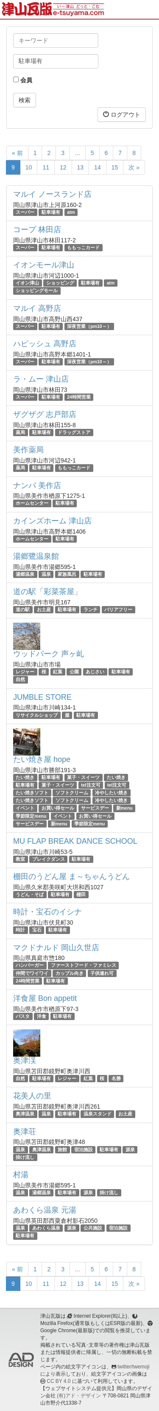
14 (97, 167)
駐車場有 (51, 212)
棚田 (81, 894)
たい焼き (25, 777)
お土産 (44, 609)
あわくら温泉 (46, 1227)
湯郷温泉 (25, 574)
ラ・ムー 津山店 (41, 379)
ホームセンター (32, 503)
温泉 (46, 574)
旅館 (62, 1149)
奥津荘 (24, 1131)
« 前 (17, 152)
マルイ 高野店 (37, 308)
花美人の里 (32, 1096)
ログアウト (121, 114)
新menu (124, 808)
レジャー (25, 671)
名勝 (116, 1078)
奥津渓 (24, 1060)
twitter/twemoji (133, 1367)
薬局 (20, 432)
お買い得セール (58, 808)
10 (28, 167)
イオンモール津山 (43, 265)
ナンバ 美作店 (37, 485)
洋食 (41, 1016)
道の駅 (23, 609)
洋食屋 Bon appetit (45, 998)
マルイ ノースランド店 (52, 194)
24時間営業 (79, 396)
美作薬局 (28, 449)
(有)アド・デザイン (79, 1396)
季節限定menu (31, 816)
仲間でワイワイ (32, 973)
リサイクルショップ (37, 715)
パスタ (23, 1016)
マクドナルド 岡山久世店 (56, 947)
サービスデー (95, 808)
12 (63, 167)
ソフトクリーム (72, 792)
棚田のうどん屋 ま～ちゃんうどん (71, 876)
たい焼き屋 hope (41, 759)
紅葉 (57, 671)
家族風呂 (67, 574)
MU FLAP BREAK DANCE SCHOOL (75, 841)
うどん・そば (30, 894)
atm (71, 212)
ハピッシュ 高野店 (44, 343)
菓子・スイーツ (83, 777)
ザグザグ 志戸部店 (44, 414)
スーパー (25, 212)
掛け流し (25, 1157)
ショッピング (60, 282)
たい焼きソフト (32, 792)
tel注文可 (90, 784)
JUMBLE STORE (42, 697)
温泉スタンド (98, 1113)
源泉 (130, 1149)
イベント (25, 808)
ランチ (91, 609)
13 (80, 167)
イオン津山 (27, 282)
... (77, 152)
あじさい (95, 671)
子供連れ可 (102, 973)
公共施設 (93, 1227)
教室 (20, 859)
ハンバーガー (30, 965)
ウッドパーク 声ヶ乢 (48, 653)
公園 (74, 671)
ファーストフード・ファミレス (83, 965)
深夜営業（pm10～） (89, 326)
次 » (133, 167)
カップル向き (70, 973)
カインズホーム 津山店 (52, 521)
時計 (20, 929)
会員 (22, 80)
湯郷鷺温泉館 (36, 556)
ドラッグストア (74, 432)
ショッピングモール (37, 290)
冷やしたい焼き (111, 792)
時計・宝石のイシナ (47, 912)
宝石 (37, 929)
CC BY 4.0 (58, 1381)
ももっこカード (83, 247)
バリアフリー (118, 609)
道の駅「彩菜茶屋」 (47, 591)
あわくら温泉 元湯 (44, 1210)
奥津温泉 (25, 1113)
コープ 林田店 (37, 229)
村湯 (20, 1174)
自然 (20, 679)
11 (45, 167)
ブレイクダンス (48, 859)
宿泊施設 (83, 1149)
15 (115, 167)
